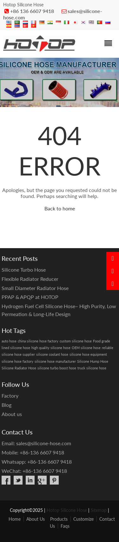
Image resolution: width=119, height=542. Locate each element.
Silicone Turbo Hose (24, 270)
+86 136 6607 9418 (32, 11)
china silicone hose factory (38, 341)
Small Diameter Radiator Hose (35, 288)
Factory (10, 396)
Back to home (59, 208)
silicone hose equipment (88, 354)
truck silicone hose (91, 368)
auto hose (9, 341)
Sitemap (99, 510)
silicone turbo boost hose (56, 368)
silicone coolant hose (52, 354)
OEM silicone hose (86, 348)
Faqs (65, 526)
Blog (6, 405)
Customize (83, 519)
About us (12, 414)
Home (15, 519)
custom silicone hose (76, 341)
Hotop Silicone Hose (67, 510)
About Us (35, 519)
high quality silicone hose (50, 348)
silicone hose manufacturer (55, 361)
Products (59, 519)
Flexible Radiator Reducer (30, 279)
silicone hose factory (17, 361)
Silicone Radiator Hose (19, 368)
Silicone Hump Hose (92, 361)
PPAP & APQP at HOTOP (30, 297)
